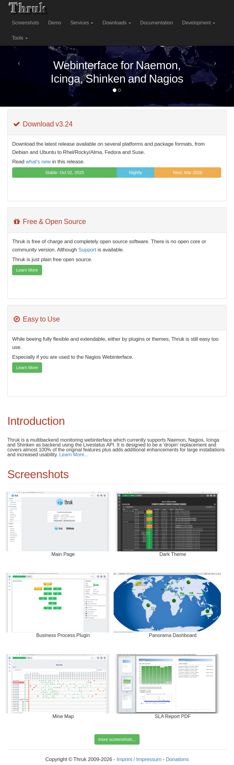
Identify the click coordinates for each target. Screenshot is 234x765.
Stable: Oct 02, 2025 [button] (64, 172)
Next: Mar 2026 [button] (187, 172)
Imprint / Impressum (139, 759)
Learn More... (73, 454)
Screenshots (25, 22)
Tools (20, 38)
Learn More (27, 270)
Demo (54, 22)
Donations (177, 759)
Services (82, 22)
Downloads (116, 22)
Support (87, 250)
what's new (38, 162)
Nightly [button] (135, 172)
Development (198, 22)
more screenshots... (117, 739)
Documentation (156, 22)
